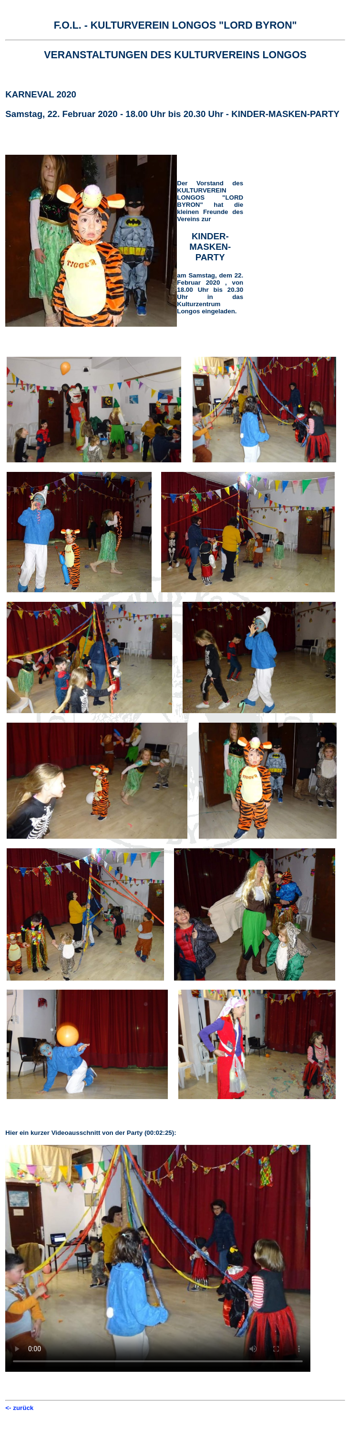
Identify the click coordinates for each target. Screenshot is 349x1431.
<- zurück (19, 1407)
